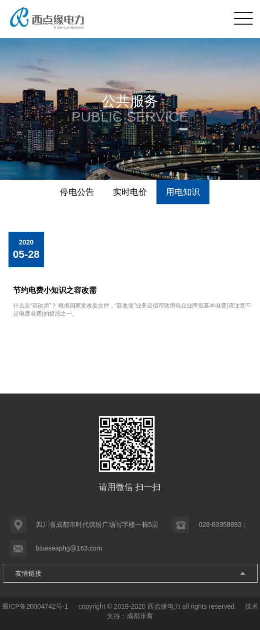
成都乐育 (140, 616)
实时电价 (130, 192)
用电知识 (183, 192)
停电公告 (77, 192)
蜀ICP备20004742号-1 (36, 606)
